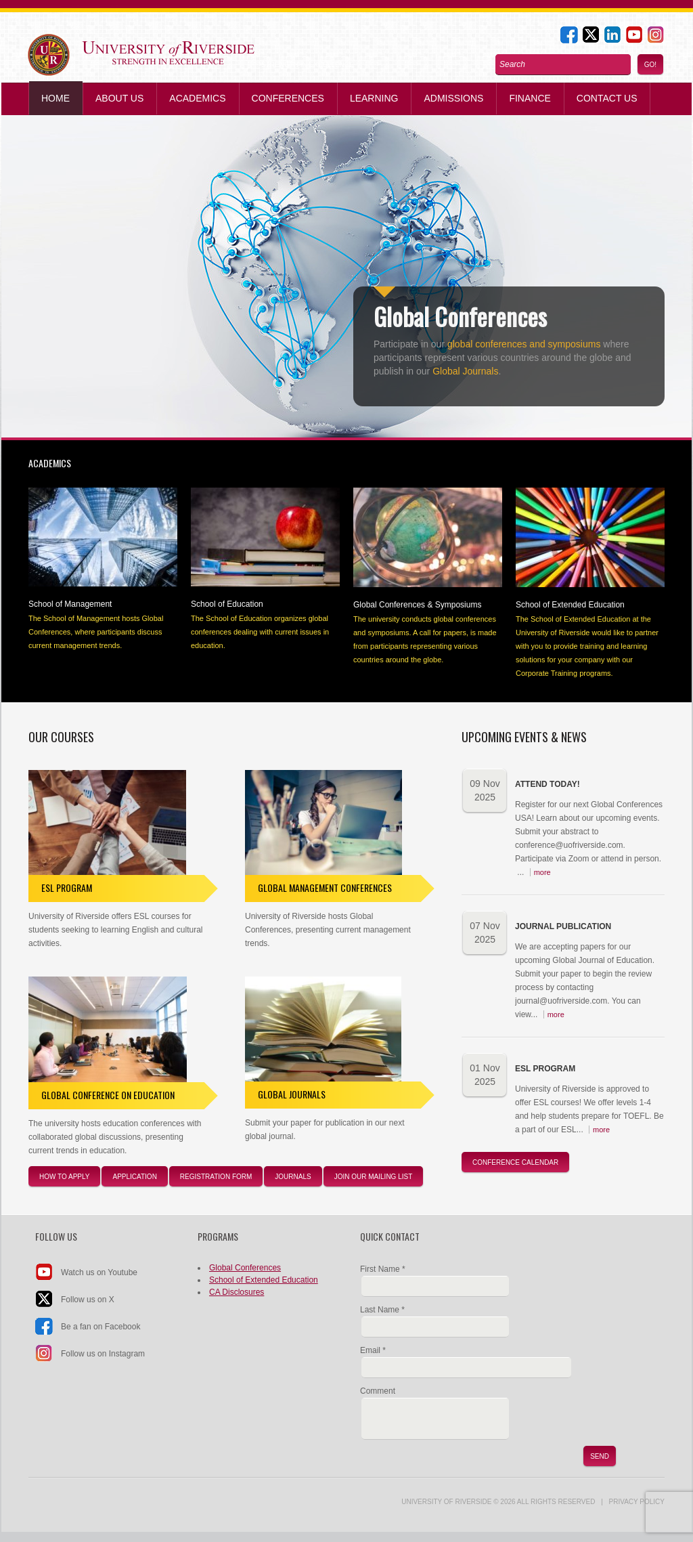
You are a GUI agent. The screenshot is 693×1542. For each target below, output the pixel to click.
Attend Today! (547, 784)
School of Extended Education (570, 604)
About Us (119, 98)
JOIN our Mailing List (373, 1176)
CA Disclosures (236, 1292)
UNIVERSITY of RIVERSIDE (446, 1501)
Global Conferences (245, 1267)
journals (293, 1176)
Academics (197, 98)
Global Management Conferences (325, 887)
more (542, 872)
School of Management (70, 604)
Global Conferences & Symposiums (417, 604)
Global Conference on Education (108, 1095)
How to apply (64, 1176)
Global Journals (465, 371)
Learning (374, 98)
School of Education (227, 604)
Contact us (607, 98)
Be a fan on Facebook (100, 1326)
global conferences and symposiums (523, 344)
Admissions (453, 98)
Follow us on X (87, 1299)
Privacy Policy (637, 1501)
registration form (216, 1176)
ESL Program (66, 887)
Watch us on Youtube (99, 1272)
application (134, 1176)
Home (55, 98)
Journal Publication (563, 926)
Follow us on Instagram (103, 1353)
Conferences (288, 98)
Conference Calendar (515, 1162)
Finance (529, 98)
